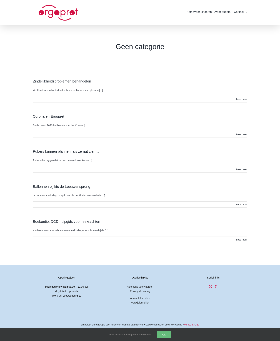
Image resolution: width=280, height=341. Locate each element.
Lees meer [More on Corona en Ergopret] (241, 134)
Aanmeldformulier (140, 298)
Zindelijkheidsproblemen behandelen (62, 81)
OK (164, 334)
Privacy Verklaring (140, 291)
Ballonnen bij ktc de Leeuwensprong (61, 187)
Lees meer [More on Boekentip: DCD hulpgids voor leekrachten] (241, 239)
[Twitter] (210, 286)
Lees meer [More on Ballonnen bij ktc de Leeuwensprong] (241, 204)
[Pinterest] (216, 286)
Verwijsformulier (140, 302)
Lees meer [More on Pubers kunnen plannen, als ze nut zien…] (241, 169)
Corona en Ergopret (48, 116)
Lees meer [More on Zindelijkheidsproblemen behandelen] (241, 99)
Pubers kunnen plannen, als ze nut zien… (66, 151)
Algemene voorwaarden (140, 286)
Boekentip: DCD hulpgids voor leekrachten (66, 222)
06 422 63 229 (191, 324)
